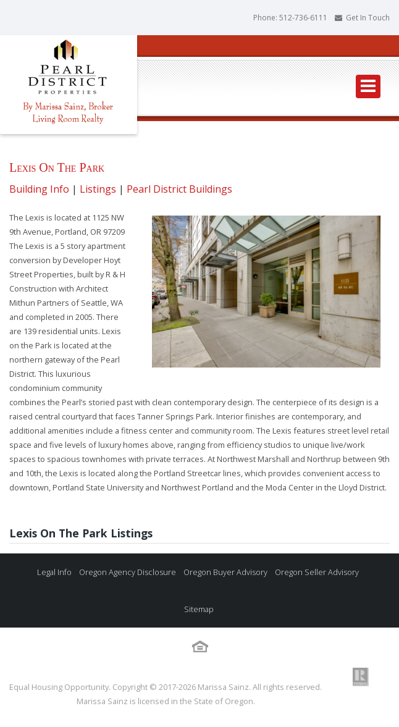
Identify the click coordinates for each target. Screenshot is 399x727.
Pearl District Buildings (179, 189)
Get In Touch (368, 17)
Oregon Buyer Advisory (224, 572)
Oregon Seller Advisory (316, 572)
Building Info (39, 189)
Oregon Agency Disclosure (126, 572)
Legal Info (54, 572)
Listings (98, 189)
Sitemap (198, 609)
